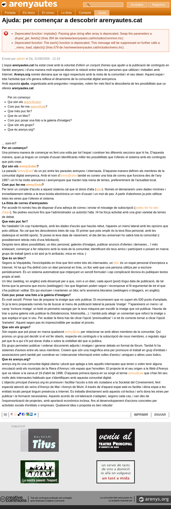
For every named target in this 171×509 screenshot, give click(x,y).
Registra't (158, 4)
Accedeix (137, 4)
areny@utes (32, 102)
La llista (66, 12)
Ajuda (102, 12)
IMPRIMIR (141, 414)
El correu (48, 12)
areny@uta (38, 106)
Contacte (85, 12)
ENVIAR (160, 414)
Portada (10, 12)
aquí (99, 189)
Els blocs (29, 12)
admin (20, 58)
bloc (116, 262)
